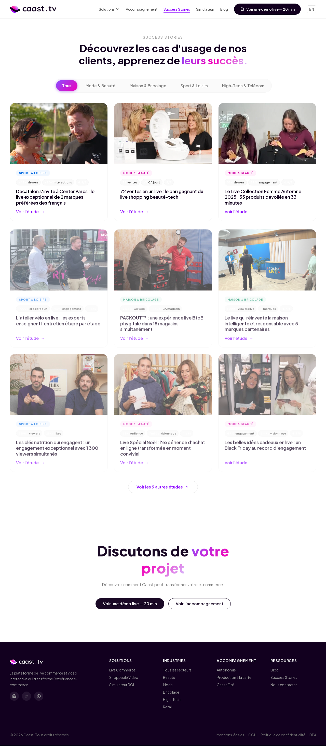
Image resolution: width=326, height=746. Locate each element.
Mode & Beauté (99, 85)
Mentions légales (230, 735)
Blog (224, 9)
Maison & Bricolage (148, 85)
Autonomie (226, 670)
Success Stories (177, 9)
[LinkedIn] (14, 696)
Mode (168, 685)
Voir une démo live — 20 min (267, 9)
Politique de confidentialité (283, 735)
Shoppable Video (123, 677)
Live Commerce (122, 670)
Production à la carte (234, 677)
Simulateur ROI (121, 685)
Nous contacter (283, 685)
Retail (167, 707)
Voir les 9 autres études (163, 490)
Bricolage (171, 692)
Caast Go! (225, 685)
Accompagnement (141, 9)
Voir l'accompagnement (200, 606)
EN (311, 9)
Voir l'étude (30, 212)
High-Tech (172, 699)
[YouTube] (38, 696)
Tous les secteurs (177, 670)
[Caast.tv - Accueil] (33, 9)
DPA (312, 735)
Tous (65, 85)
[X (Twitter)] (26, 696)
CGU (252, 735)
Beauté (169, 677)
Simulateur (205, 9)
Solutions (109, 9)
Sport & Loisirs (195, 85)
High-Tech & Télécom (244, 85)
